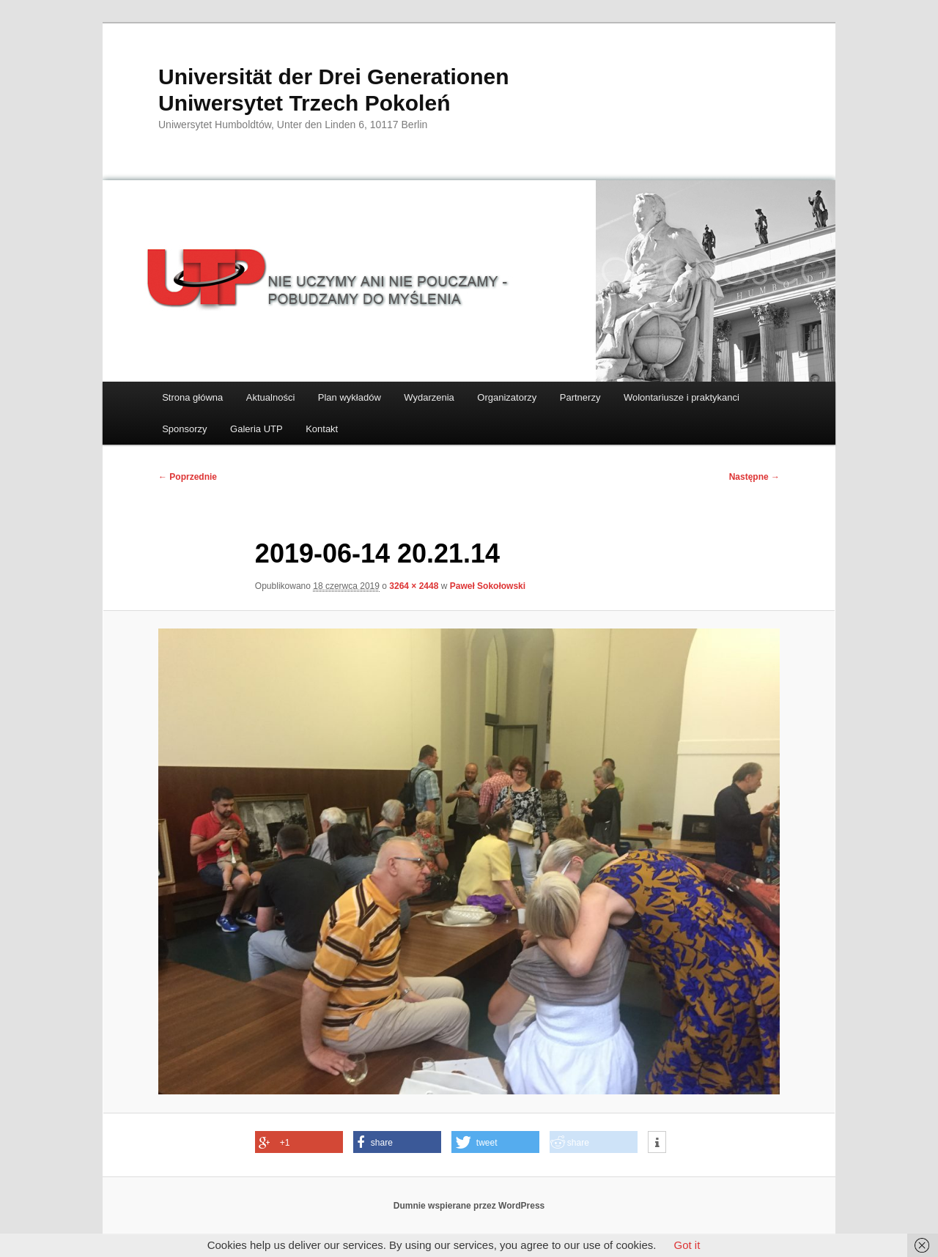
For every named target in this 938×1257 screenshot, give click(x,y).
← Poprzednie (187, 477)
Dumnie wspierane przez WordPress (469, 1206)
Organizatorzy (506, 397)
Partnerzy (580, 397)
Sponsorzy (184, 428)
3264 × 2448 (413, 586)
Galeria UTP (256, 428)
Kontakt (322, 428)
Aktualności (270, 397)
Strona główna (192, 397)
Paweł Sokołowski (487, 586)
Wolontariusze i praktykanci (681, 397)
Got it (686, 1245)
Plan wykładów (349, 397)
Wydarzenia (429, 397)
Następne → (754, 477)
